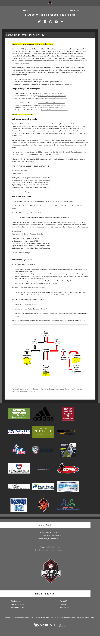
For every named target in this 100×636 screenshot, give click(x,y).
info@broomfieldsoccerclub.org (53, 550)
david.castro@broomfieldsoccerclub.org (54, 110)
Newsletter (64, 607)
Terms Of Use (55, 618)
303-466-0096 (53, 547)
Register (74, 11)
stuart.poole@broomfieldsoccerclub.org (51, 93)
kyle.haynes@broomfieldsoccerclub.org (52, 96)
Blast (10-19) (65, 601)
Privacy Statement (41, 618)
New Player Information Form (32, 79)
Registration (16, 601)
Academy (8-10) (17, 607)
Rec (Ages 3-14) (17, 604)
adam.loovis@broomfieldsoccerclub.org (51, 103)
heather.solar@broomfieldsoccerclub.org (52, 105)
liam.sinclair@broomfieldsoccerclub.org (54, 98)
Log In (50, 620)
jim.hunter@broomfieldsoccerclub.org (50, 107)
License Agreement (68, 618)
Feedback (64, 604)
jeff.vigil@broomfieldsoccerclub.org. (24, 391)
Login (25, 11)
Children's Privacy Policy (85, 618)
